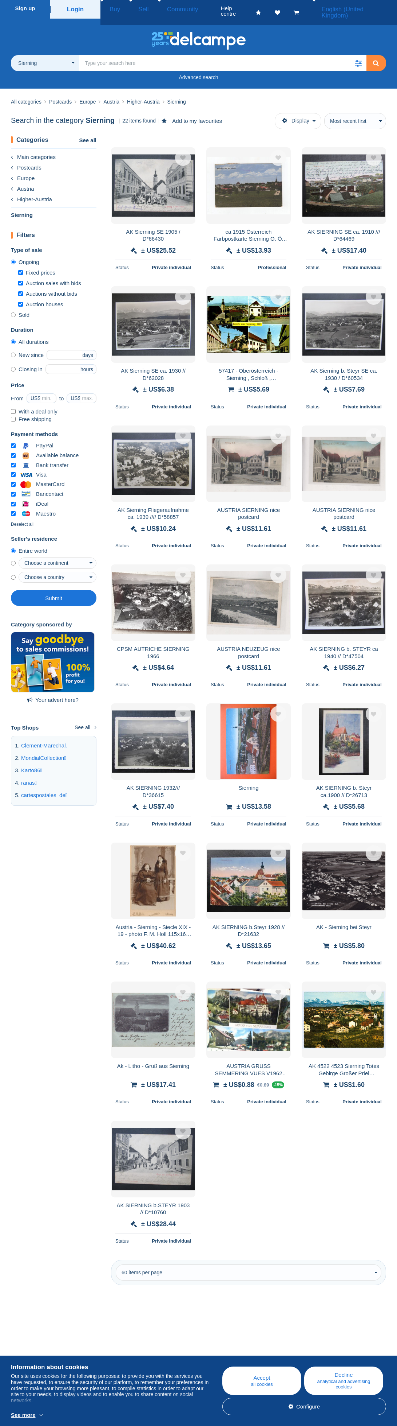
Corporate (27, 1351)
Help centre (227, 1342)
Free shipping (31, 411)
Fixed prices (36, 264)
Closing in (27, 361)
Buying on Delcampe (238, 1351)
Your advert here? (53, 691)
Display (295, 112)
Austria (22, 180)
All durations (30, 333)
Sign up (25, 8)
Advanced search (198, 69)
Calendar (123, 1351)
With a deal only (34, 403)
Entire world (29, 542)
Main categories (33, 148)
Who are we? (27, 1342)
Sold (20, 306)
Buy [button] (112, 8)
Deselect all (22, 515)
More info (92, 1415)
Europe (23, 170)
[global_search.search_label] (222, 55)
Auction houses (40, 296)
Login (75, 8)
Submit (53, 590)
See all (87, 132)
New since (27, 346)
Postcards (26, 159)
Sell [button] (134, 8)
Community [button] (165, 8)
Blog (121, 1342)
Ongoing (25, 253)
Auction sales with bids (49, 275)
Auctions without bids (47, 285)
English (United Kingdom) (357, 8)
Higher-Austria (31, 191)
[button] (358, 55)
